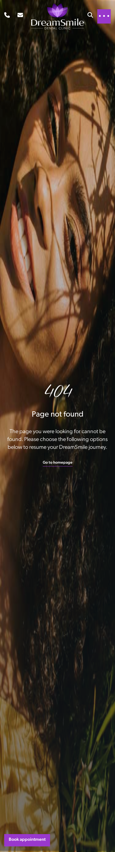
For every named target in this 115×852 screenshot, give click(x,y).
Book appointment (27, 839)
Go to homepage (57, 463)
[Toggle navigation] (104, 16)
